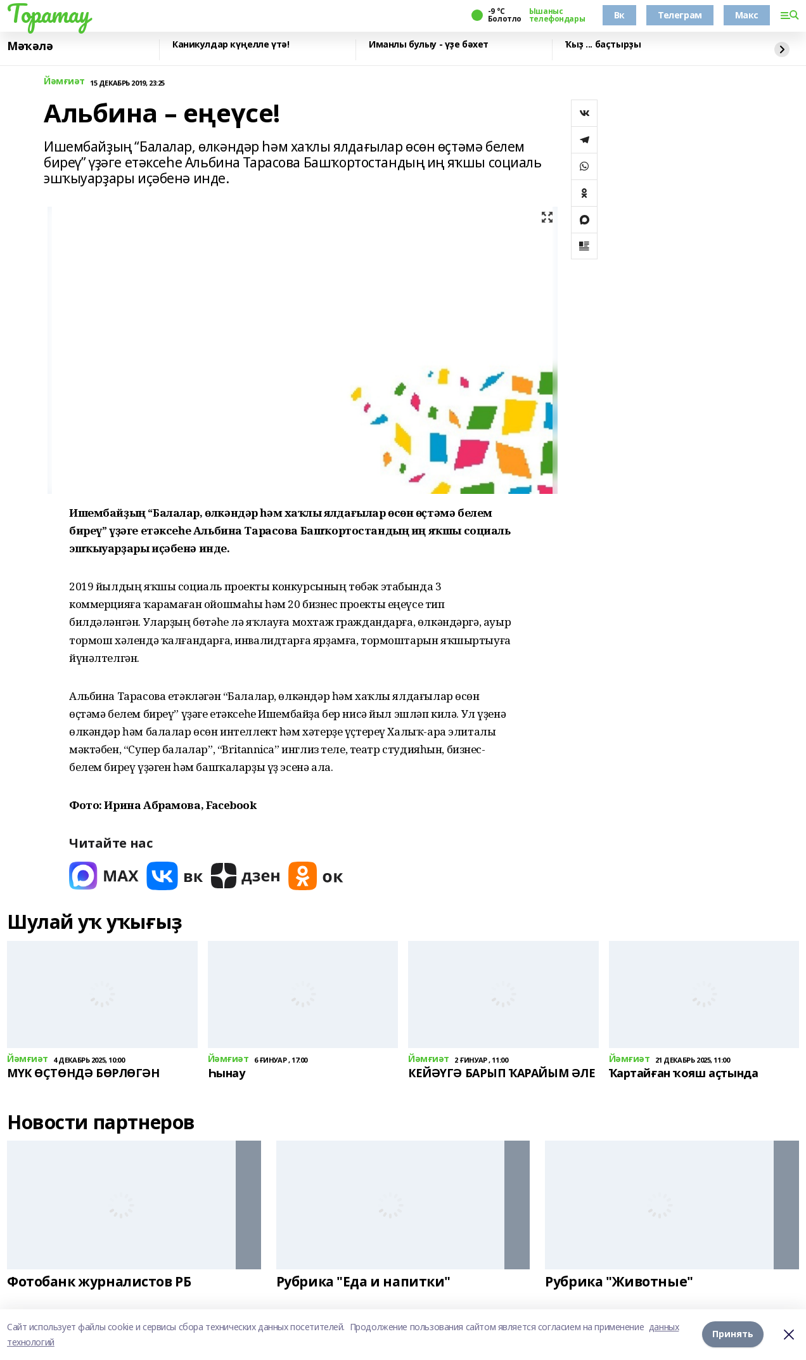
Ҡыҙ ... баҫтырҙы (603, 44)
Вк (619, 15)
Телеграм (680, 15)
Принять (732, 1334)
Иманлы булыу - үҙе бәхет (429, 44)
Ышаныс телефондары (557, 15)
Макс (746, 15)
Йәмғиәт (64, 81)
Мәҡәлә (30, 46)
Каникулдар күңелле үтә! (230, 44)
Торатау (48, 13)
